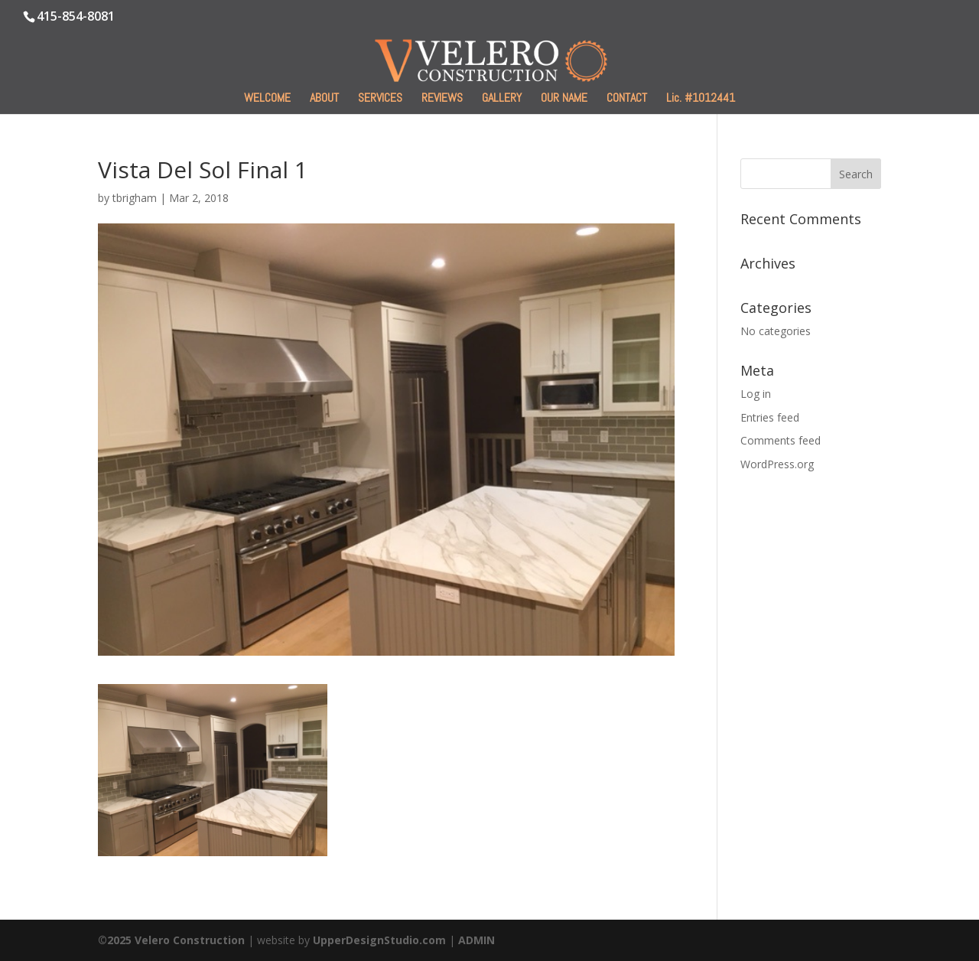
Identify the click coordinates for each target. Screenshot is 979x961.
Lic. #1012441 (700, 99)
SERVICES (380, 99)
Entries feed (769, 417)
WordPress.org (777, 464)
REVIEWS (442, 99)
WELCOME (267, 99)
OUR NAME (564, 99)
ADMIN (476, 940)
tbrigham (134, 198)
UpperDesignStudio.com (379, 940)
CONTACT (627, 99)
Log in (755, 393)
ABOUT (324, 99)
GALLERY (502, 99)
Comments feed (780, 440)
